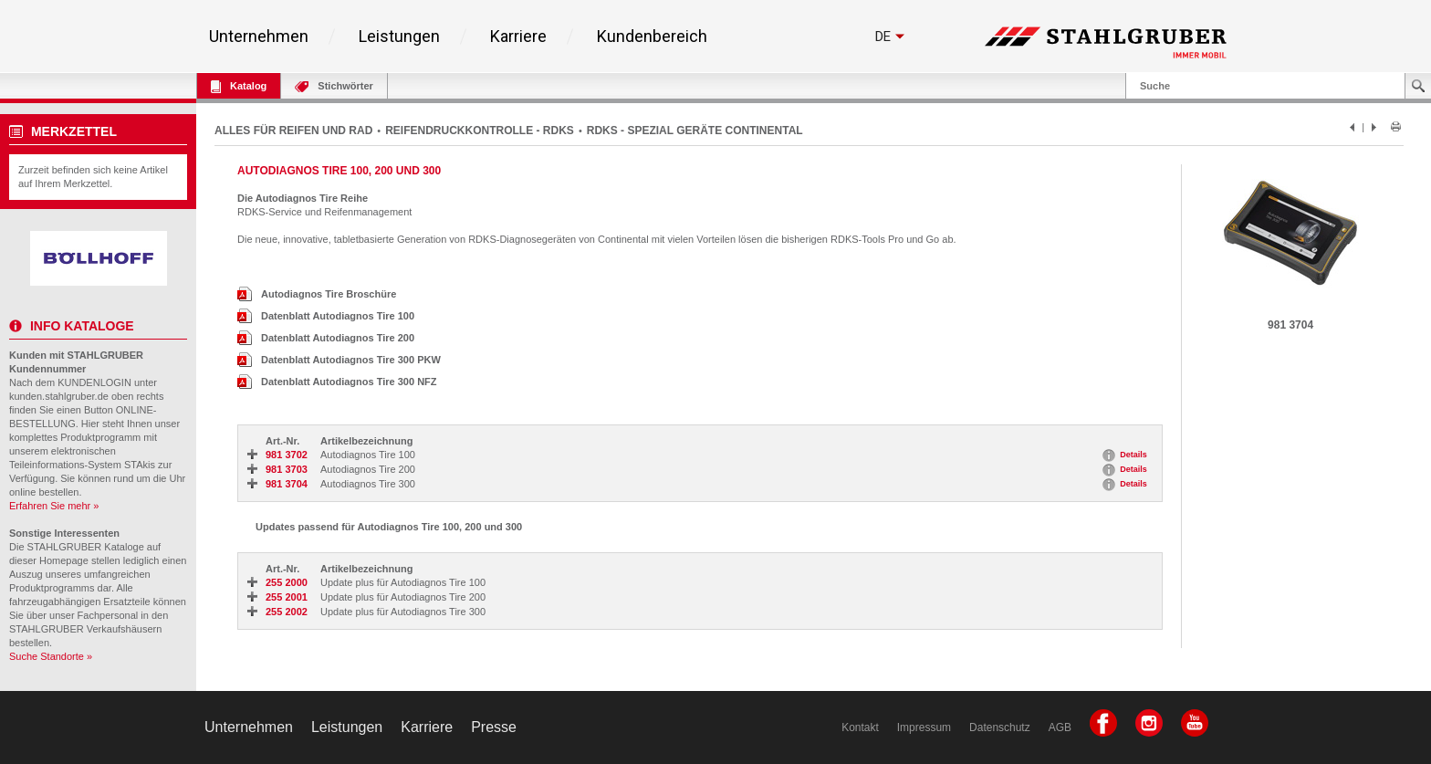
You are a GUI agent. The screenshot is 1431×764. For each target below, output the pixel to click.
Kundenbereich (652, 36)
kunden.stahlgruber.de (59, 396)
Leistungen (399, 36)
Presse (494, 727)
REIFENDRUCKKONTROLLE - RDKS (479, 130)
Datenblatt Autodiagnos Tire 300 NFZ (337, 381)
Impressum (924, 727)
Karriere (518, 36)
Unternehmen (258, 36)
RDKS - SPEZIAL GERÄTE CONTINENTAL (695, 130)
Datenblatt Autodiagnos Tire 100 (325, 315)
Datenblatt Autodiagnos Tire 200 (325, 337)
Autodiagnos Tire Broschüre (316, 293)
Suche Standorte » (50, 656)
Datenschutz (999, 727)
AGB (1060, 727)
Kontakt (860, 727)
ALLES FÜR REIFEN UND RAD (293, 130)
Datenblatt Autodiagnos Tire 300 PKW (339, 359)
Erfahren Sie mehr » (54, 505)
